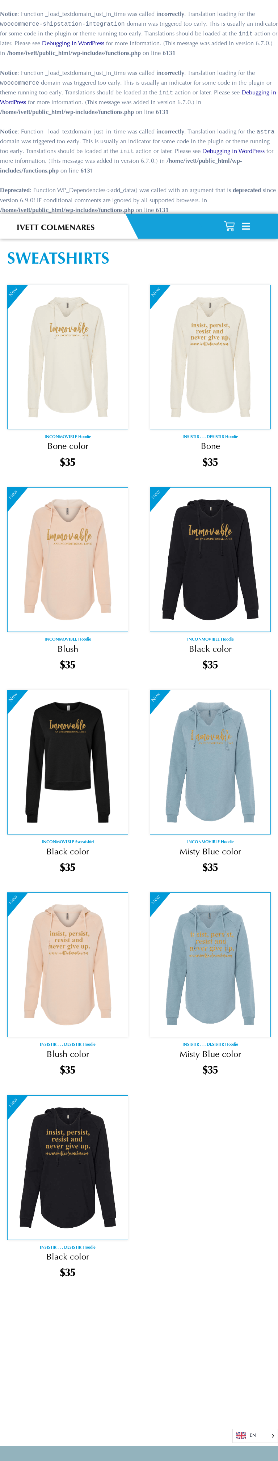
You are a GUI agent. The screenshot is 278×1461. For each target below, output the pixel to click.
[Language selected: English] (255, 1436)
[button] (246, 221)
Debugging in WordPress (73, 44)
